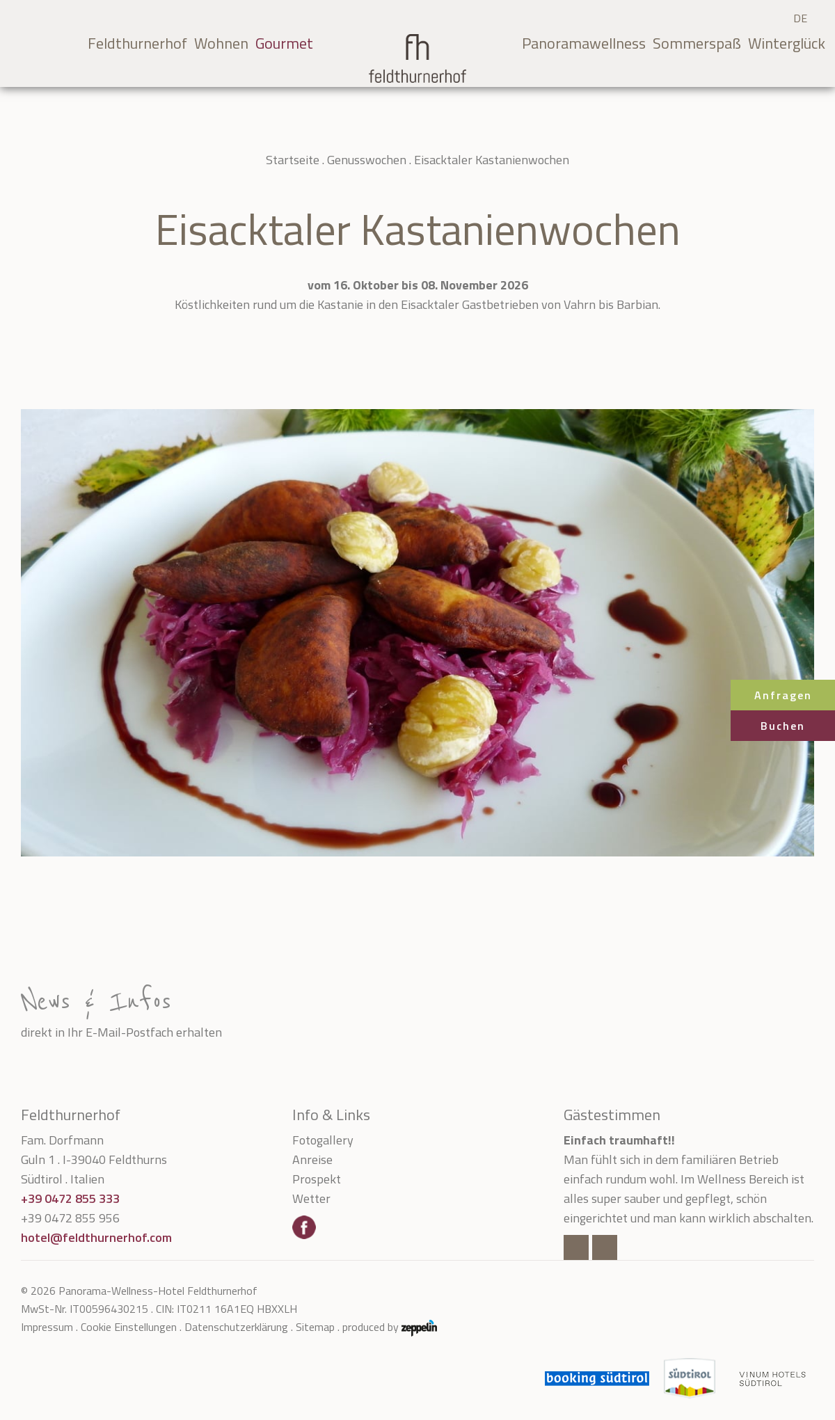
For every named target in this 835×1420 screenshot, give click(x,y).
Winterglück (786, 43)
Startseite (292, 159)
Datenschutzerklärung (236, 1326)
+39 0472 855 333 (70, 1198)
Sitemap (315, 1326)
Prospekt (316, 1179)
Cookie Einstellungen (129, 1326)
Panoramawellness (584, 43)
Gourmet (284, 43)
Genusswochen (366, 159)
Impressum (47, 1326)
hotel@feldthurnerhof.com (96, 1237)
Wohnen (221, 43)
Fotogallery (322, 1140)
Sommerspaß (697, 43)
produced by (389, 1326)
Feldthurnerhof (137, 43)
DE (800, 18)
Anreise (312, 1159)
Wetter (311, 1198)
